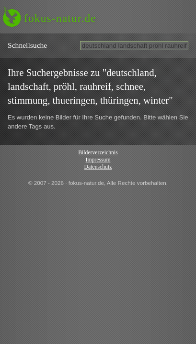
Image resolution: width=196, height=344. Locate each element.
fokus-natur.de (60, 18)
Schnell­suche (27, 45)
